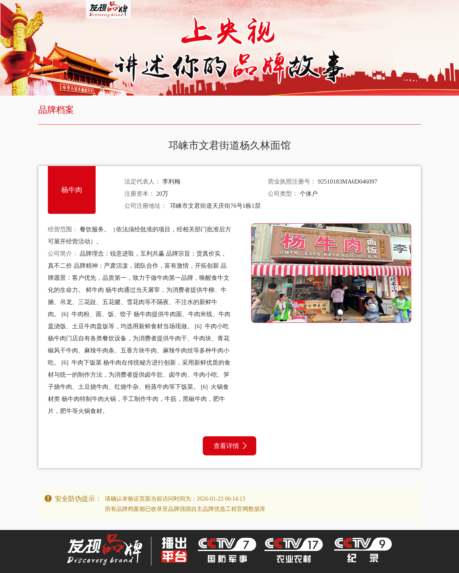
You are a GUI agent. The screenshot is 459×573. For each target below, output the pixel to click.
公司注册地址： (145, 205)
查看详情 (230, 445)
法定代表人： (142, 181)
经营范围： (63, 229)
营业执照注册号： (292, 181)
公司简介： (63, 253)
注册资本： (139, 193)
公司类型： (283, 193)
